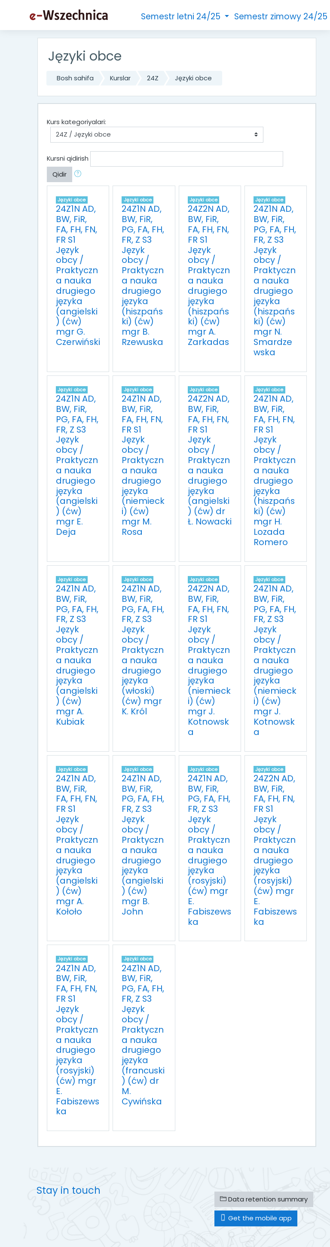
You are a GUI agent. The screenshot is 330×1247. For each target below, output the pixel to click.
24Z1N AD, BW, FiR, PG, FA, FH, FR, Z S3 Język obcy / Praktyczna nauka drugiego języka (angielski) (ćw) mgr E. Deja (77, 465)
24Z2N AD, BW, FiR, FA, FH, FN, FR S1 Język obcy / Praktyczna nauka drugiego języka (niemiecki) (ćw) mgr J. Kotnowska (209, 660)
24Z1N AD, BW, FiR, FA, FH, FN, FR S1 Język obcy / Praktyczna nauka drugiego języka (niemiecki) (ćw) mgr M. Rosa (143, 465)
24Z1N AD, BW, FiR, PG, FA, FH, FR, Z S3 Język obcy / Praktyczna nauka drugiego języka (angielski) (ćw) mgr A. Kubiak (77, 655)
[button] (79, 174)
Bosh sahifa (75, 77)
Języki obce (193, 77)
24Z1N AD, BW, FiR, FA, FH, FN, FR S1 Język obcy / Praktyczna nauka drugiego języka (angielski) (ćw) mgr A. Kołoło (77, 845)
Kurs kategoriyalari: (76, 121)
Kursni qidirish (68, 158)
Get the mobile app (256, 1218)
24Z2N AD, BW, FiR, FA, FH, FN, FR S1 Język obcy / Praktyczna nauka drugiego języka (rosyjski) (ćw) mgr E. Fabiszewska (275, 850)
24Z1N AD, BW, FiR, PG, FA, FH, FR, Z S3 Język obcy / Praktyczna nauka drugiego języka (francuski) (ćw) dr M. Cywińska (143, 1034)
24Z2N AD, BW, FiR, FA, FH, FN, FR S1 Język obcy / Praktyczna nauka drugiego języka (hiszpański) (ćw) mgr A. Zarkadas (209, 275)
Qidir (59, 174)
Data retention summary (264, 1199)
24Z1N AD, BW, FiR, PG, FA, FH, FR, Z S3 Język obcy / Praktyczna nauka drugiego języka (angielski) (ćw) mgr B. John (143, 845)
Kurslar (120, 77)
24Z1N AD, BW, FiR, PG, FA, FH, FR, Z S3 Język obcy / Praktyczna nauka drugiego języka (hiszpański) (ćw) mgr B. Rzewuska (143, 275)
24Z (153, 77)
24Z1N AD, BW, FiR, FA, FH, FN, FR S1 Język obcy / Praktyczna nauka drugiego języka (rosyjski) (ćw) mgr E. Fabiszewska (77, 1040)
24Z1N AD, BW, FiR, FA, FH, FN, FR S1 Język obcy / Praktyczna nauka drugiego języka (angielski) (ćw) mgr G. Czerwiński (78, 275)
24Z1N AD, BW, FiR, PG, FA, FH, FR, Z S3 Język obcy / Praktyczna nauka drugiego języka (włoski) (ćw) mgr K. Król (143, 649)
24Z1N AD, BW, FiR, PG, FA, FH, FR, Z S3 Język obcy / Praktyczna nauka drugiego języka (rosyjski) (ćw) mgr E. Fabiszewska (209, 850)
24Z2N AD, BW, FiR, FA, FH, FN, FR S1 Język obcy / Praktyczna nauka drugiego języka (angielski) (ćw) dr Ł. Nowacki (210, 460)
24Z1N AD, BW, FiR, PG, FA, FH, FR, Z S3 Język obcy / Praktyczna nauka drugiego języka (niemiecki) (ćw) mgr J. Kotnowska (275, 660)
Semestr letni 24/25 (182, 16)
